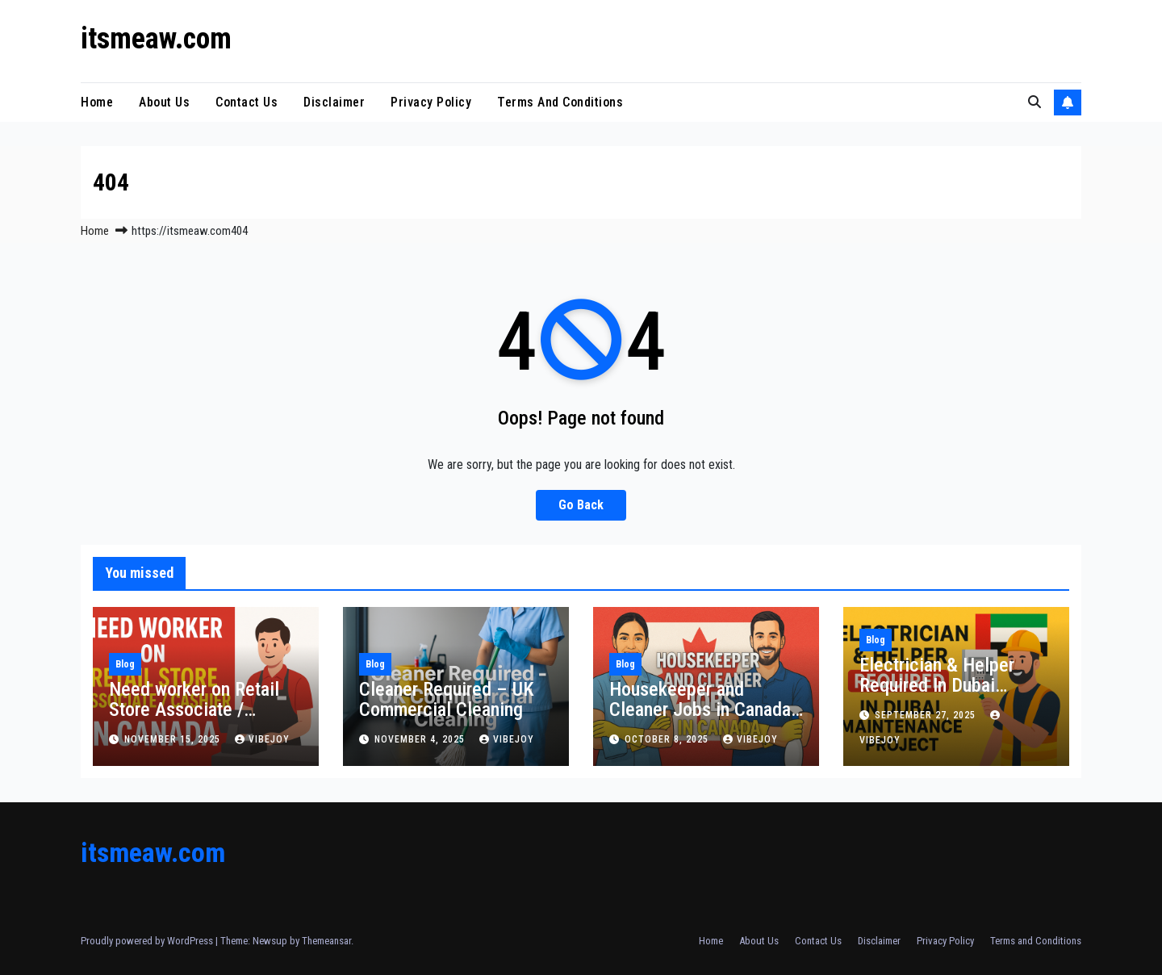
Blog (125, 664)
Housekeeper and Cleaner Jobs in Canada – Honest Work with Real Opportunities (704, 719)
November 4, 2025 (421, 739)
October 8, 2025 (668, 739)
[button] (1034, 102)
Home (97, 102)
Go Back (581, 505)
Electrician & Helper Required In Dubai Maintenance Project (939, 685)
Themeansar (326, 941)
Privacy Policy (431, 102)
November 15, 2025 (174, 739)
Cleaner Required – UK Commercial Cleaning (446, 699)
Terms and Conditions (560, 102)
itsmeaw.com (156, 39)
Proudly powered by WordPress (148, 941)
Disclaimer (334, 102)
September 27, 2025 (927, 715)
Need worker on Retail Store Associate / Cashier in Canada (194, 709)
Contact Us (246, 102)
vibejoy (262, 739)
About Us (164, 102)
